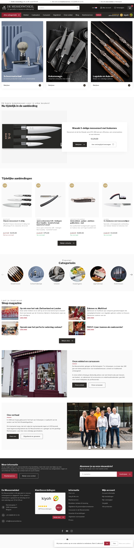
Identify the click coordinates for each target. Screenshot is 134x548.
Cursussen (46, 15)
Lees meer (23, 318)
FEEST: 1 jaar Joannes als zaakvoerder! (105, 327)
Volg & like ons (74, 497)
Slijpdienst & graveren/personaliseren (81, 507)
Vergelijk (105, 503)
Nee (114, 543)
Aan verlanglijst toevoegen (103, 144)
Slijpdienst (57, 15)
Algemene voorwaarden (77, 517)
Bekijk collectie (67, 243)
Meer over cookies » (125, 543)
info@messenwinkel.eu (13, 521)
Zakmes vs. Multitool (97, 308)
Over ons (13, 436)
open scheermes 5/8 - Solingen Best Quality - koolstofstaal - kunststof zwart (49, 223)
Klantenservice (87, 15)
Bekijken (80, 144)
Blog (77, 15)
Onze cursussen (97, 385)
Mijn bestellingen (107, 497)
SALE (99, 15)
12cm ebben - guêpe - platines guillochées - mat (82, 222)
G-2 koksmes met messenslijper (116, 221)
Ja (107, 543)
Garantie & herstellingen (77, 513)
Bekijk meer (59, 517)
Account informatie (108, 493)
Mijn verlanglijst (107, 500)
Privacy (71, 520)
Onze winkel (68, 15)
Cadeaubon (36, 15)
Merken (26, 15)
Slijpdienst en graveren (31, 436)
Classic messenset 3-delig (14, 221)
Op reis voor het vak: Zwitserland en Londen (40, 308)
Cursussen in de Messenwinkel (79, 510)
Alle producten (107, 507)
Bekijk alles (67, 340)
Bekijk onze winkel (29, 476)
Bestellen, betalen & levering (78, 503)
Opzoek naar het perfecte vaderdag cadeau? (41, 327)
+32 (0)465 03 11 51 (13, 515)
